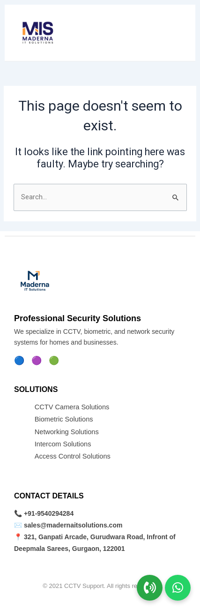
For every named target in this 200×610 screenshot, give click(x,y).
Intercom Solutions (63, 444)
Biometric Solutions (64, 419)
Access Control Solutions (73, 456)
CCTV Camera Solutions (72, 407)
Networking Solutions (67, 432)
